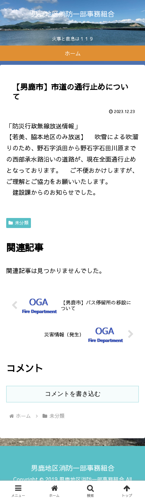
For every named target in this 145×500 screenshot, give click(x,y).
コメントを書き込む (73, 393)
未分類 (19, 223)
